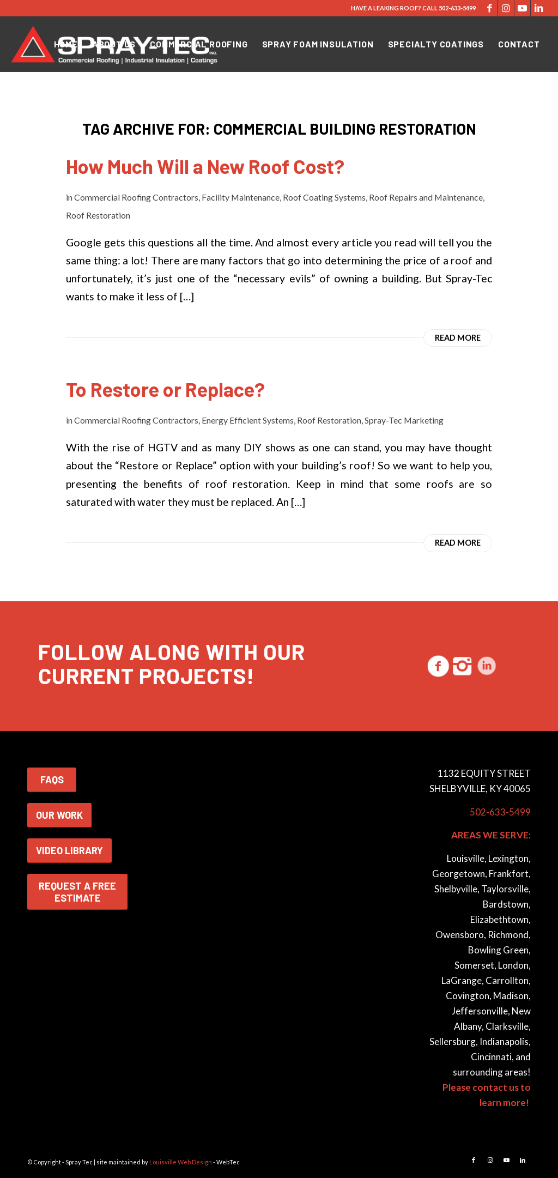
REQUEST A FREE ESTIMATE (77, 892)
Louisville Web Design (180, 1161)
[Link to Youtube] (522, 8)
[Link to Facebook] (490, 8)
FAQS (52, 780)
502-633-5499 (457, 7)
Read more (458, 337)
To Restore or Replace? (165, 389)
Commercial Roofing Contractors (136, 197)
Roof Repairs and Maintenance (426, 197)
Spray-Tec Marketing (404, 420)
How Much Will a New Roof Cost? (205, 166)
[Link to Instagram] (506, 8)
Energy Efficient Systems (248, 420)
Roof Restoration (98, 215)
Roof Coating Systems (324, 197)
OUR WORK (59, 815)
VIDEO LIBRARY (69, 850)
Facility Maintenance (241, 197)
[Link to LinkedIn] (539, 8)
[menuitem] (66, 44)
